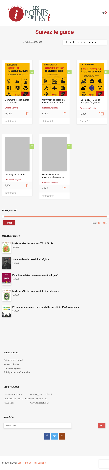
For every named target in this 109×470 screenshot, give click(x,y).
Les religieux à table (15, 174)
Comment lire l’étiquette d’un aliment (17, 101)
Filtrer (9, 223)
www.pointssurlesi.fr (39, 403)
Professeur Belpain (50, 108)
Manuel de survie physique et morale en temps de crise (53, 177)
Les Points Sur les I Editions (32, 462)
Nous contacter (11, 364)
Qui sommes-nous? (13, 360)
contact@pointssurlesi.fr (41, 394)
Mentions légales (12, 368)
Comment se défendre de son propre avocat (53, 101)
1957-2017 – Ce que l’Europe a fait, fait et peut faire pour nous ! (90, 103)
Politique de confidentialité (17, 372)
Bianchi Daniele (11, 108)
